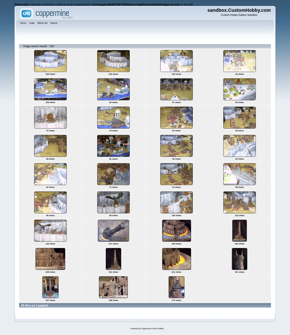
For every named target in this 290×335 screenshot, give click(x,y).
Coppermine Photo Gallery (152, 329)
